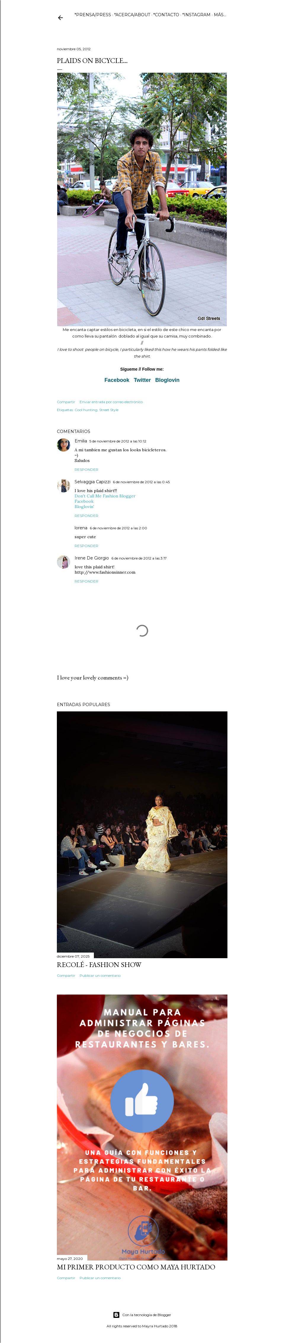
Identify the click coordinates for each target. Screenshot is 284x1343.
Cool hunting (86, 410)
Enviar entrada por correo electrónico (111, 402)
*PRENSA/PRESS (93, 14)
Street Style (108, 410)
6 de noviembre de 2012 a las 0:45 (141, 482)
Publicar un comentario (100, 975)
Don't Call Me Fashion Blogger (105, 496)
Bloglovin (167, 380)
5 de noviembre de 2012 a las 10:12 (117, 441)
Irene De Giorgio (92, 558)
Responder (86, 469)
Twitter (142, 380)
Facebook (117, 380)
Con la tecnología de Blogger (142, 1314)
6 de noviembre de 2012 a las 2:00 (118, 528)
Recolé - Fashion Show (99, 964)
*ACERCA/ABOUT (132, 14)
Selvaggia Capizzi (92, 481)
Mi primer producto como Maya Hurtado (136, 1266)
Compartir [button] (66, 402)
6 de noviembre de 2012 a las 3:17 (139, 558)
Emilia (81, 441)
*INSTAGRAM (196, 14)
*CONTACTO (166, 14)
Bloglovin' (84, 506)
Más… (220, 14)
